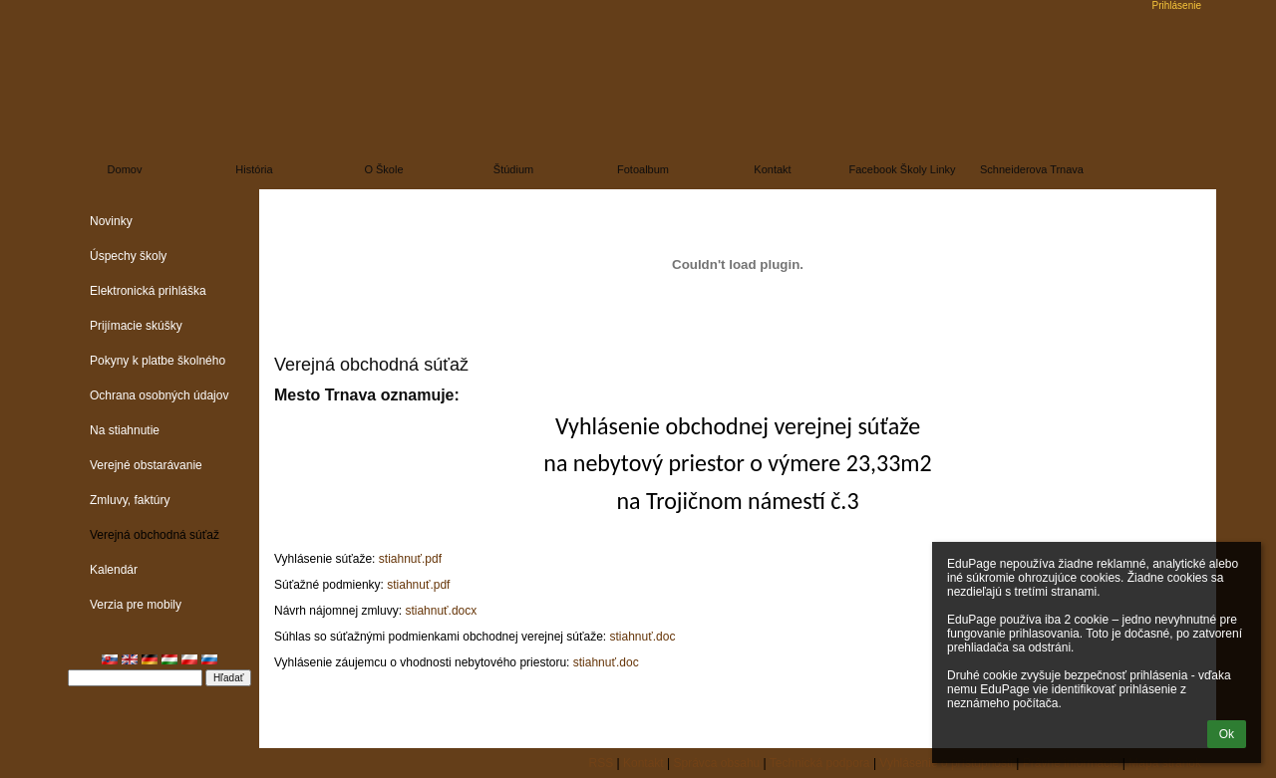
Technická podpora (820, 763)
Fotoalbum (643, 169)
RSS (601, 763)
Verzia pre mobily (135, 605)
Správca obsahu (717, 763)
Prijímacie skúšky (136, 326)
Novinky (111, 221)
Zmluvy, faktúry (129, 500)
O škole (383, 169)
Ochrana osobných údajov (159, 395)
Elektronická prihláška (148, 291)
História (253, 169)
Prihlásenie (1176, 5)
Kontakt (772, 169)
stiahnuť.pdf (410, 559)
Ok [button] (1226, 734)
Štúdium (513, 169)
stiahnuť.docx (441, 611)
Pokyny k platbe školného (157, 361)
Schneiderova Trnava (1032, 169)
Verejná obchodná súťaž (154, 535)
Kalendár (114, 570)
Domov (125, 169)
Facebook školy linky (902, 169)
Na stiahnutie (125, 430)
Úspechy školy (128, 256)
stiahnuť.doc (643, 637)
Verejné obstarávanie (146, 465)
